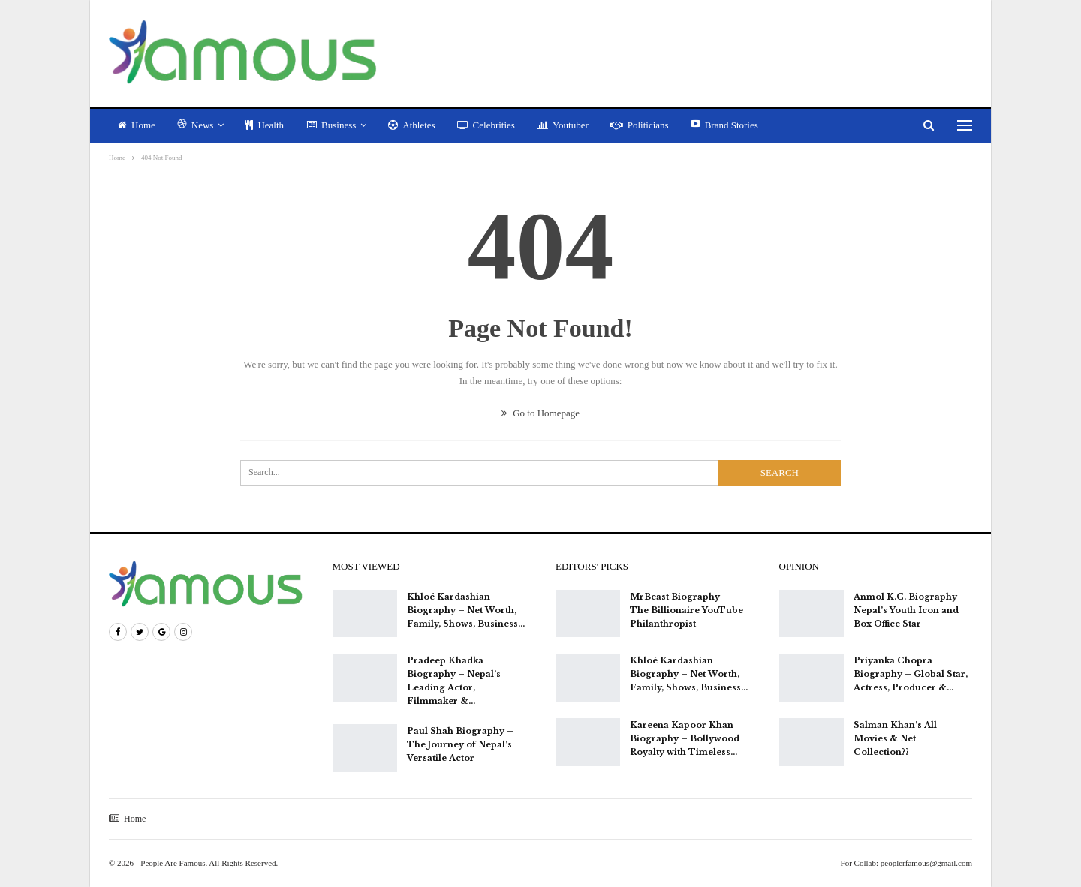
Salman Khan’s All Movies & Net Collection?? (895, 738)
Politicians (639, 125)
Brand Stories (724, 125)
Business (331, 125)
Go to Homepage (540, 413)
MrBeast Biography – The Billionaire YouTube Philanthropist (686, 610)
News (195, 125)
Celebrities (486, 125)
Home (136, 125)
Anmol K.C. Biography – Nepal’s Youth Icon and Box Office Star (910, 610)
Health (264, 125)
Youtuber (563, 125)
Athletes (411, 125)
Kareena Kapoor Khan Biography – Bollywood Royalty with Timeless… (684, 738)
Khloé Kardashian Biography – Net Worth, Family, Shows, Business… (466, 610)
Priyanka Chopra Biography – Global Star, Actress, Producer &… (911, 674)
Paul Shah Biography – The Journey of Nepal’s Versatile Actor (460, 744)
